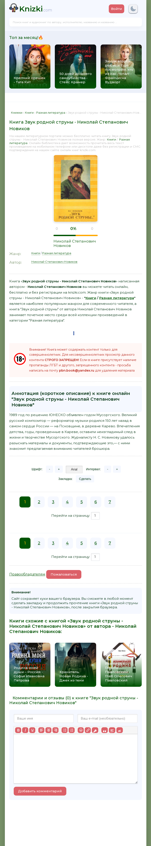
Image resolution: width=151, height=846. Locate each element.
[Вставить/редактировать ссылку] (88, 730)
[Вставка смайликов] (81, 730)
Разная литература (56, 253)
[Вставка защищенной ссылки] (95, 730)
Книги (111, 139)
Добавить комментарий (40, 791)
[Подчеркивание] (32, 730)
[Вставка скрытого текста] (119, 730)
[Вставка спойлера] (112, 730)
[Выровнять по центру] (48, 730)
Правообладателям (27, 574)
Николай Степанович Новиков (54, 261)
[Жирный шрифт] (18, 730)
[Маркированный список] (64, 730)
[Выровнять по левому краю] (41, 730)
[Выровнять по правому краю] (55, 730)
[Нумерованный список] (72, 730)
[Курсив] (25, 730)
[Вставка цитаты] (104, 730)
